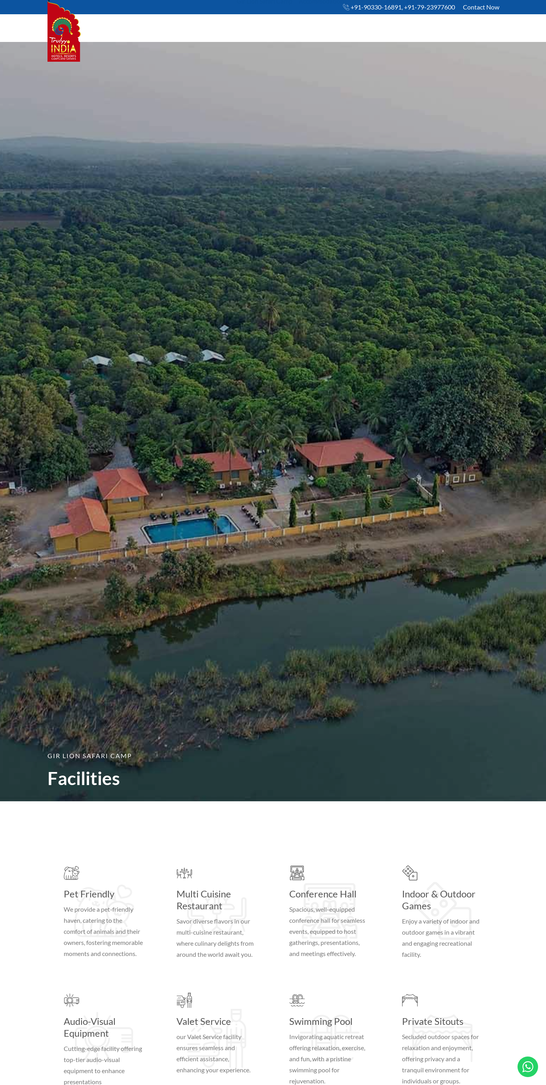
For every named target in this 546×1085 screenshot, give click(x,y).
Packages (419, 22)
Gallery (390, 22)
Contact (449, 22)
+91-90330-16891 (376, 7)
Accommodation (321, 22)
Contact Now (481, 7)
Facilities (362, 22)
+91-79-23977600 (429, 7)
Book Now (481, 22)
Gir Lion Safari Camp (264, 22)
